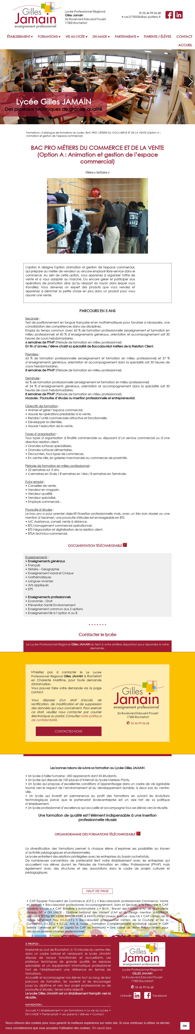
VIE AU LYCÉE (75, 36)
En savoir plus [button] (102, 1028)
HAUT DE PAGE (97, 891)
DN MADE (100, 36)
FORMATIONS (48, 36)
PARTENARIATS (125, 36)
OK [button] (185, 1025)
